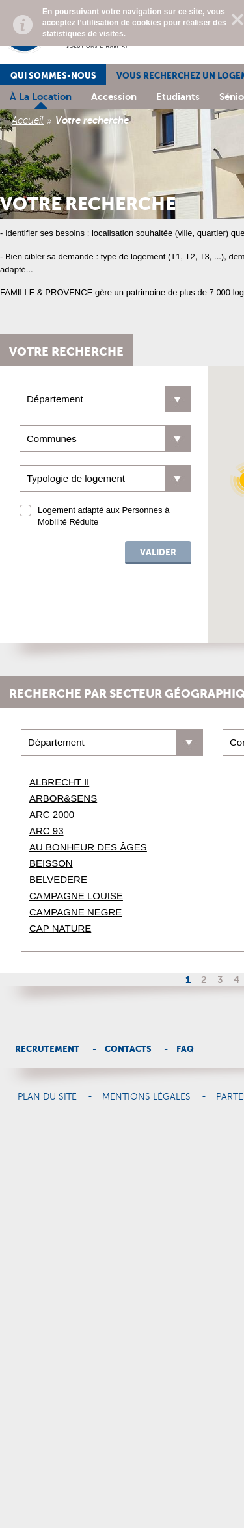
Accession (114, 96)
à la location (41, 96)
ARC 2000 (51, 814)
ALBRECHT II (59, 781)
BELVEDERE (58, 879)
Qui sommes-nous (53, 76)
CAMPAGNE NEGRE (75, 911)
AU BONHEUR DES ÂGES (88, 846)
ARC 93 (46, 830)
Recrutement (47, 1049)
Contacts (128, 1049)
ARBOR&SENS (63, 798)
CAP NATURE (60, 928)
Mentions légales (146, 1096)
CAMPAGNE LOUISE (76, 895)
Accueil (28, 120)
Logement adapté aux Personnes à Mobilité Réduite (103, 516)
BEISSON (51, 863)
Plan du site (47, 1096)
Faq (185, 1049)
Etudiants (178, 96)
